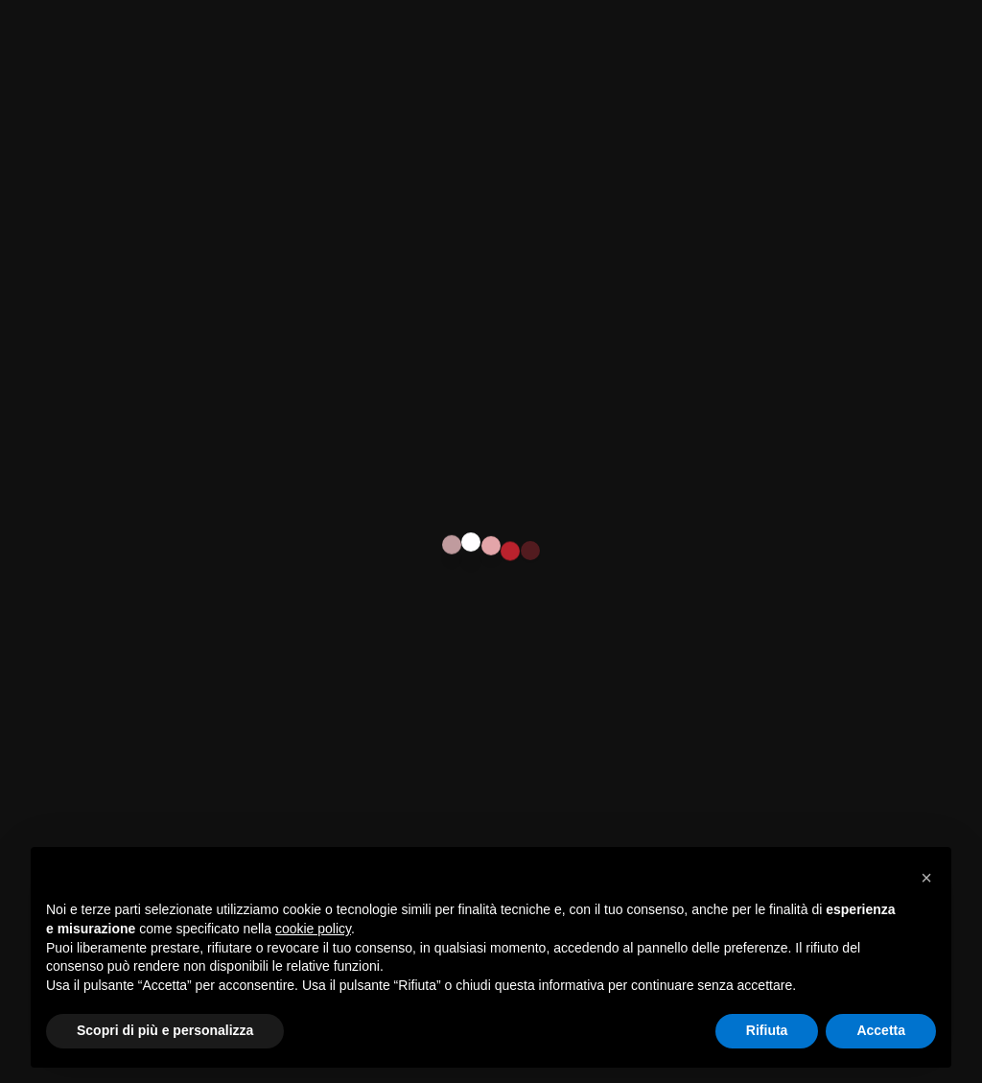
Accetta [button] (880, 1030)
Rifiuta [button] (767, 1030)
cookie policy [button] (313, 928)
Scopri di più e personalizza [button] (165, 1030)
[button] (926, 877)
